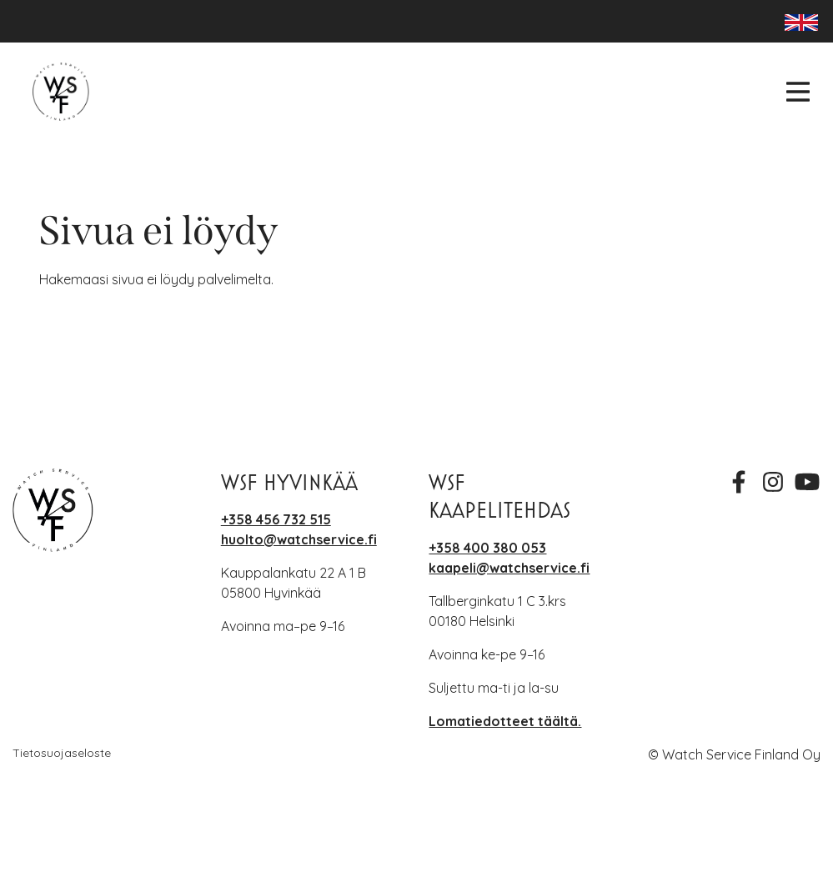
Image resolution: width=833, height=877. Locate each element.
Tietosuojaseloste (62, 752)
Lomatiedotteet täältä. (505, 721)
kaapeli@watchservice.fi (509, 567)
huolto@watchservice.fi (299, 539)
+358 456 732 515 (276, 519)
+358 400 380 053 (487, 547)
